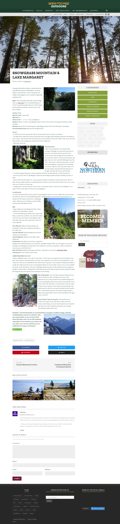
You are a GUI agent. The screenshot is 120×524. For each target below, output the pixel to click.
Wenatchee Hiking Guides (19, 518)
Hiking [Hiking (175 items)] (100, 135)
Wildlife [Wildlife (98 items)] (90, 145)
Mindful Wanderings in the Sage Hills (88, 194)
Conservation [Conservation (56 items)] (89, 131)
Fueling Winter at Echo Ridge (86, 197)
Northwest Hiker (62, 252)
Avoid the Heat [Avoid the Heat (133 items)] (93, 127)
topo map (21, 103)
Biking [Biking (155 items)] (101, 127)
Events (48, 10)
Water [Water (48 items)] (99, 142)
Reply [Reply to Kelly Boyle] (22, 427)
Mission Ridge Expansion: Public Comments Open (91, 205)
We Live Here (58, 14)
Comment (16, 441)
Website (47, 469)
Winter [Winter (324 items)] (97, 145)
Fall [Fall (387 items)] (79, 135)
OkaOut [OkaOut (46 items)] (90, 138)
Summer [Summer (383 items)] (93, 142)
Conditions (89, 14)
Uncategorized (92, 111)
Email (14, 469)
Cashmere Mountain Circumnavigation (58, 362)
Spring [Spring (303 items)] (86, 142)
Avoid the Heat (30, 342)
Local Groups (99, 14)
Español (94, 10)
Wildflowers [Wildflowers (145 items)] (82, 145)
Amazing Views (18, 342)
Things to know (92, 106)
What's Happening (93, 116)
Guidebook (28, 10)
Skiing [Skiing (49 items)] (80, 142)
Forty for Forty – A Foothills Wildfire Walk (89, 200)
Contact (72, 14)
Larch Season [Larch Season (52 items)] (82, 138)
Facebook (109, 14)
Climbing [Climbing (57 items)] (81, 131)
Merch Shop (80, 14)
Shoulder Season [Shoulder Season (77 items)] (99, 138)
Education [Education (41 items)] (99, 131)
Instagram (106, 14)
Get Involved (62, 10)
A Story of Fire (81, 203)
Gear (92, 97)
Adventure (92, 93)
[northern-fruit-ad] (93, 178)
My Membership (80, 10)
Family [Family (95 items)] (85, 135)
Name (14, 460)
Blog (39, 10)
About (66, 14)
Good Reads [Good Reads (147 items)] (93, 135)
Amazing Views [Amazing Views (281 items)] (82, 127)
